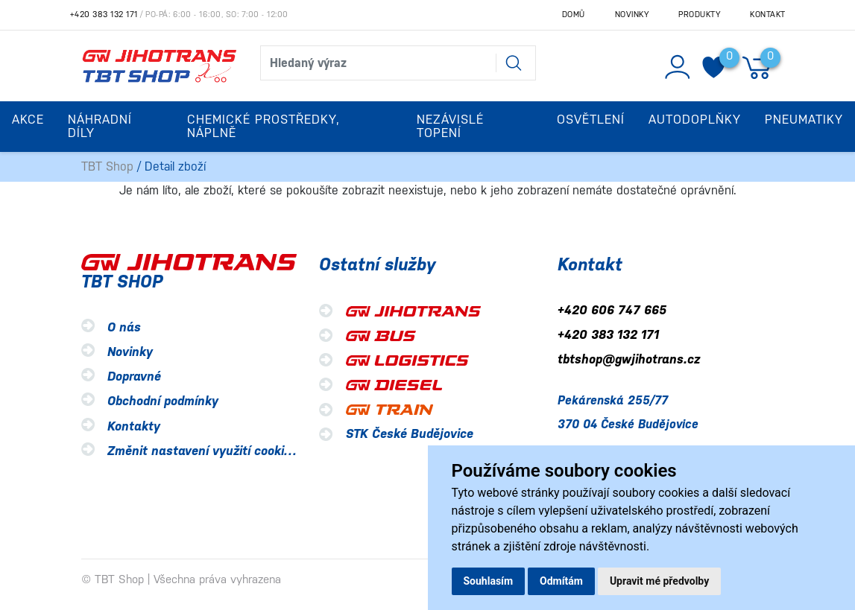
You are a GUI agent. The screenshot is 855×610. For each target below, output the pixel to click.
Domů (573, 14)
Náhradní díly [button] (100, 126)
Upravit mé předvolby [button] (659, 581)
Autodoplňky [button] (695, 119)
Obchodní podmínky (162, 402)
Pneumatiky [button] (804, 119)
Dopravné (134, 377)
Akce (28, 119)
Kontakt (768, 14)
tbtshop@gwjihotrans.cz (629, 360)
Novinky (632, 14)
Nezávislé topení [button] (450, 126)
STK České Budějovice (409, 434)
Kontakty (133, 426)
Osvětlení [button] (591, 119)
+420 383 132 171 (104, 14)
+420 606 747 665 (612, 310)
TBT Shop (107, 166)
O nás (124, 327)
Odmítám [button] (561, 581)
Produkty (699, 14)
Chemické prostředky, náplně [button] (263, 126)
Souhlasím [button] (489, 581)
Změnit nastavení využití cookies (202, 451)
